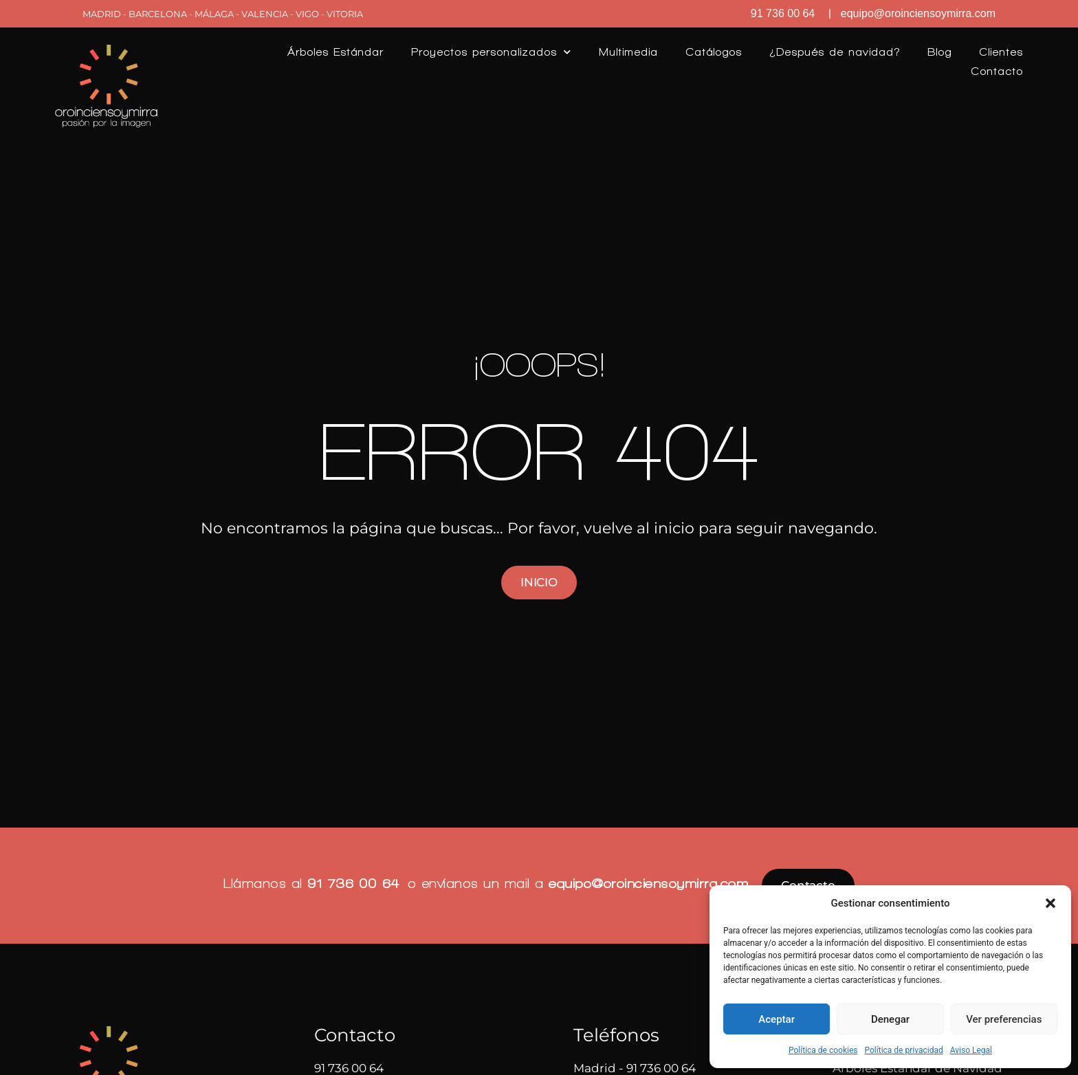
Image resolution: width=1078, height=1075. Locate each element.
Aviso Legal (971, 1050)
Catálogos (713, 52)
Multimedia (628, 52)
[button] (1050, 903)
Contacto (997, 71)
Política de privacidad (904, 1050)
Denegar (890, 1019)
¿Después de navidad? (834, 52)
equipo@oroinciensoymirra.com (648, 883)
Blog (939, 52)
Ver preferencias (1004, 1019)
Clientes (1001, 52)
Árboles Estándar (335, 52)
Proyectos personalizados (491, 52)
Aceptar (776, 1019)
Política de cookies (823, 1050)
